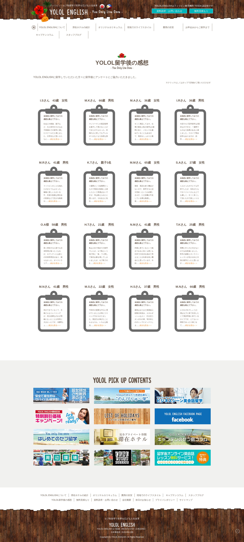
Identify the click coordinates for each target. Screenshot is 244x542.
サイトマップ (185, 500)
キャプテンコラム (44, 35)
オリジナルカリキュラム (105, 495)
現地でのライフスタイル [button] (139, 27)
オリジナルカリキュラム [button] (110, 27)
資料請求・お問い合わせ (169, 11)
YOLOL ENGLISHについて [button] (52, 27)
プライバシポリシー (165, 500)
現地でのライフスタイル (149, 495)
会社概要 (126, 500)
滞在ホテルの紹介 (81, 27)
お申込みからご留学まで (197, 27)
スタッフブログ (73, 35)
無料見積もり (201, 11)
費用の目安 (168, 27)
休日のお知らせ (143, 500)
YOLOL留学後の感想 (62, 500)
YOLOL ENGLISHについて (53, 495)
